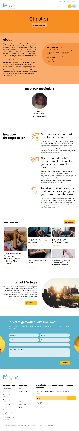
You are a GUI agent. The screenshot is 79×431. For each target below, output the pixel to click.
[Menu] (70, 6)
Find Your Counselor (39, 25)
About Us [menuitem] (21, 389)
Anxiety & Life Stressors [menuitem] (7, 396)
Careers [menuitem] (73, 1)
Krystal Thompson (39, 112)
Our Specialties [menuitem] (9, 385)
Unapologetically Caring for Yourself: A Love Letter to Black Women (13, 258)
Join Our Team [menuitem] (23, 401)
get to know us (31, 303)
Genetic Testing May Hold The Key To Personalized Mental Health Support (61, 262)
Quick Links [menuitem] (23, 385)
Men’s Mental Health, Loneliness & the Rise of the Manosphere (37, 240)
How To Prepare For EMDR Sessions (37, 261)
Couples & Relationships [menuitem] (7, 409)
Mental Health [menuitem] (7, 389)
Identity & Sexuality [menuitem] (8, 405)
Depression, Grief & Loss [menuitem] (8, 401)
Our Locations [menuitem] (23, 395)
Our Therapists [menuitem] (23, 392)
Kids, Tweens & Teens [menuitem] (7, 414)
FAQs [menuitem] (20, 407)
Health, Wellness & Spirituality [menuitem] (8, 419)
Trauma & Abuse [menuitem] (8, 392)
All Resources (69, 222)
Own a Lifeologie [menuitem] (64, 1)
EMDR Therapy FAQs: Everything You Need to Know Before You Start (60, 240)
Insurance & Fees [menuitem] (24, 404)
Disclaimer (50, 425)
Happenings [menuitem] (22, 398)
